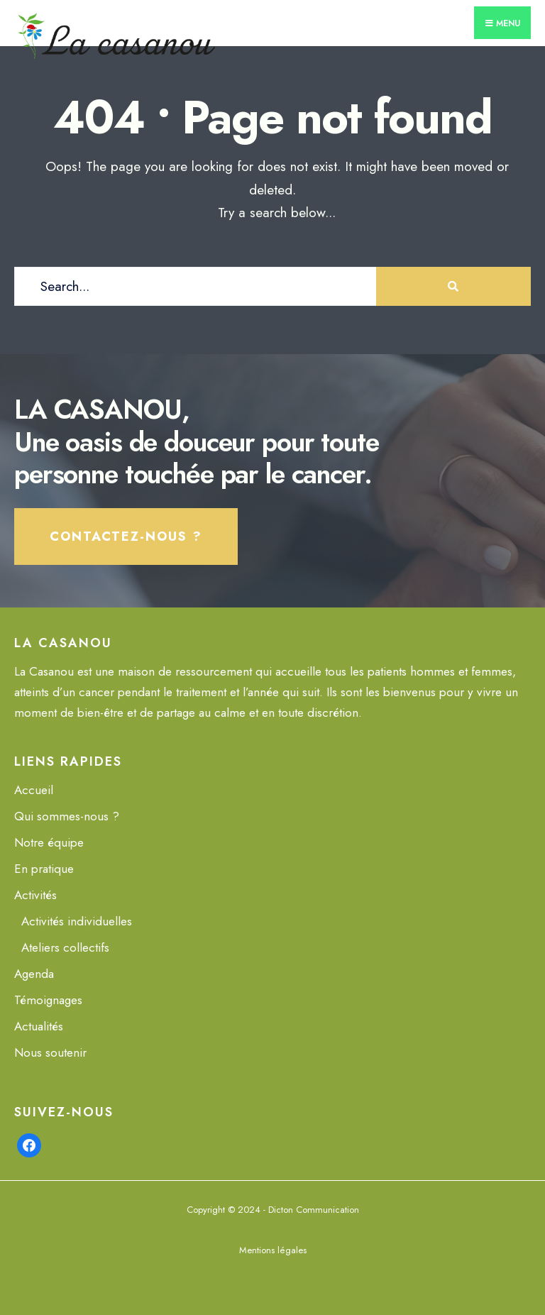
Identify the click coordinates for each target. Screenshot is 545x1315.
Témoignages (48, 999)
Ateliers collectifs (65, 947)
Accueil (33, 789)
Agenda (34, 973)
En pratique (44, 868)
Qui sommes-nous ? (66, 816)
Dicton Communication (313, 1209)
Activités (35, 894)
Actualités (38, 1026)
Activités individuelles (76, 921)
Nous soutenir (50, 1052)
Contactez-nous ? (126, 536)
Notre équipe (49, 842)
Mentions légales (273, 1250)
